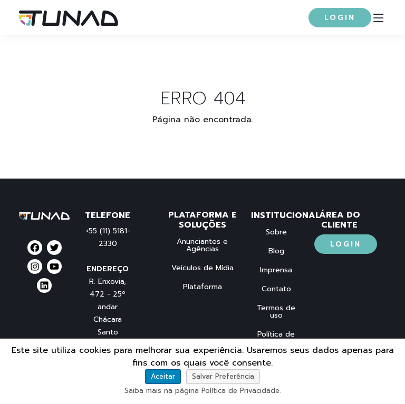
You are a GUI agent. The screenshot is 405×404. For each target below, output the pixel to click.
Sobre (276, 232)
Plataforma (202, 287)
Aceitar (163, 376)
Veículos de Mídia (202, 268)
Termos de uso (276, 312)
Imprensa (276, 270)
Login (339, 17)
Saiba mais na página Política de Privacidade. (202, 391)
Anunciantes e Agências (202, 245)
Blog (276, 251)
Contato (276, 289)
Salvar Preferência (223, 376)
